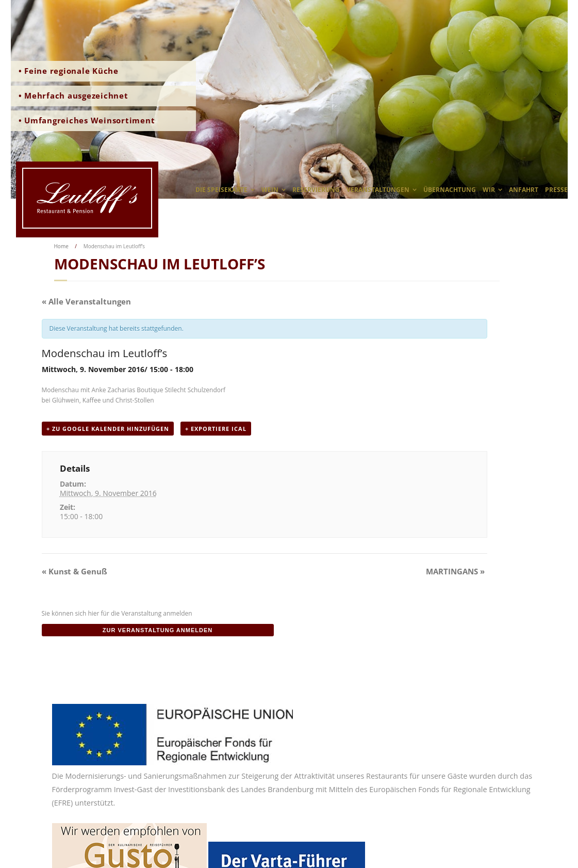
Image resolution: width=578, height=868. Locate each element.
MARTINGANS (455, 571)
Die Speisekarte (221, 189)
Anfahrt (523, 189)
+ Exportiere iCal (215, 428)
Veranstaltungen (377, 189)
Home (61, 246)
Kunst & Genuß (74, 571)
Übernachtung (449, 189)
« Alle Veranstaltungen (86, 301)
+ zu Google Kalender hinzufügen (107, 428)
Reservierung (316, 189)
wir (489, 189)
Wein (269, 189)
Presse (556, 189)
